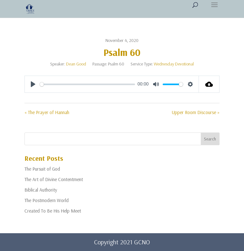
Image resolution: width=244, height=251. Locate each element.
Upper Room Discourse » (196, 112)
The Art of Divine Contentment (53, 179)
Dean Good (76, 64)
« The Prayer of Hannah (46, 112)
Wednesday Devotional (174, 64)
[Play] (33, 84)
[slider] (87, 84)
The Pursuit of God (42, 169)
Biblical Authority (40, 190)
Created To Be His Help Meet (52, 211)
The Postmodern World (46, 200)
